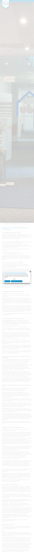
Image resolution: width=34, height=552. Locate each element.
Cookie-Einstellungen (19, 279)
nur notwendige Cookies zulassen (16, 281)
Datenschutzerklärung (9, 279)
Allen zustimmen (7, 281)
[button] (30, 271)
